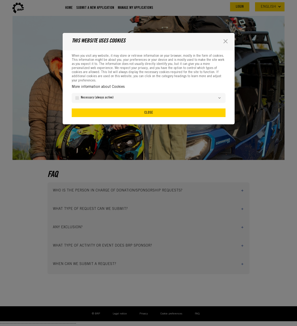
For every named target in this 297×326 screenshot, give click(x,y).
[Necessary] (219, 98)
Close (148, 113)
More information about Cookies (98, 87)
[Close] (225, 41)
